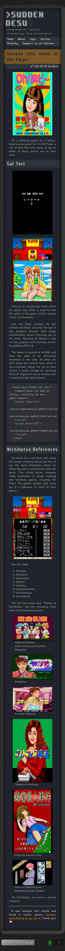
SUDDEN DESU (14, 942)
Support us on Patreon (38, 43)
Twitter (45, 39)
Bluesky (12, 43)
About (22, 39)
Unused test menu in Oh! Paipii (32, 56)
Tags (33, 39)
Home (10, 39)
